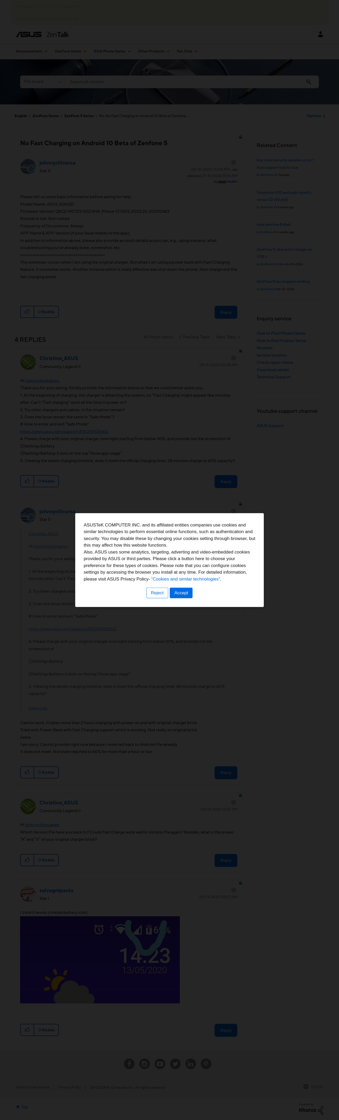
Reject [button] (157, 592)
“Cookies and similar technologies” (185, 579)
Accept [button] (181, 592)
